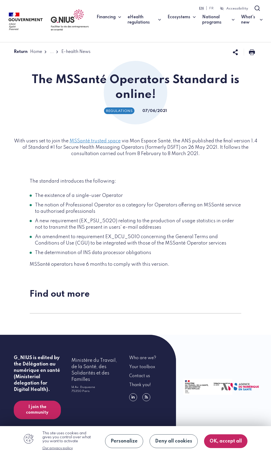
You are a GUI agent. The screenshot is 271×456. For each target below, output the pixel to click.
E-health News (76, 52)
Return (21, 52)
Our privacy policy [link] (57, 448)
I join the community (37, 410)
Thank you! (140, 385)
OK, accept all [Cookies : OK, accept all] (226, 441)
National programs (212, 20)
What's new (248, 20)
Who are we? (142, 358)
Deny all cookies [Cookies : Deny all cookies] (173, 441)
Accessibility (237, 8)
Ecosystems (179, 17)
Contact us (139, 376)
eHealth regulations (139, 20)
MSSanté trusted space (95, 141)
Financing (106, 17)
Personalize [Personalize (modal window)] (124, 441)
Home (36, 52)
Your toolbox (142, 367)
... (52, 52)
